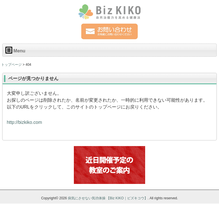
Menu (15, 50)
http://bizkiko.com (24, 122)
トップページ (11, 65)
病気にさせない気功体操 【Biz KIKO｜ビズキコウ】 (108, 198)
